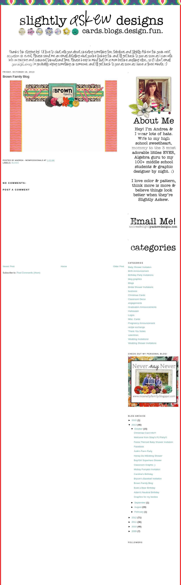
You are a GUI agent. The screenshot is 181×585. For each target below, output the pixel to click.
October (138, 429)
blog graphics (135, 279)
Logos (131, 315)
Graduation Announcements (142, 307)
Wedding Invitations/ (138, 339)
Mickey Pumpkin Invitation (147, 469)
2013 (134, 425)
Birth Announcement (138, 271)
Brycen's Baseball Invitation (148, 478)
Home (64, 266)
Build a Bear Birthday (144, 488)
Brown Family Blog (143, 483)
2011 (134, 522)
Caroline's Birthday (143, 474)
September (140, 502)
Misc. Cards (134, 319)
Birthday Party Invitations (140, 275)
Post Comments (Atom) (28, 272)
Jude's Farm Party (143, 451)
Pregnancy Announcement (141, 323)
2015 (134, 420)
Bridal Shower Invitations (140, 287)
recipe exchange (136, 327)
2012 (134, 517)
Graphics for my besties (146, 497)
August (138, 507)
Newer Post (9, 266)
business (132, 291)
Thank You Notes (137, 331)
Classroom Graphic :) (144, 465)
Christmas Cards (136, 295)
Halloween (133, 311)
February (139, 512)
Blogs (15, 163)
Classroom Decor (137, 299)
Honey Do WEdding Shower (148, 456)
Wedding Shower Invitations (142, 343)
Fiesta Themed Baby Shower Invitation (153, 442)
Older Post (118, 266)
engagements (135, 303)
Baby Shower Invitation (140, 267)
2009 (134, 531)
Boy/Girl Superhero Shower (148, 460)
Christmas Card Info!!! (145, 433)
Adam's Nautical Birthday (146, 492)
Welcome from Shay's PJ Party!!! (150, 437)
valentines (133, 335)
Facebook (139, 446)
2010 (134, 526)
